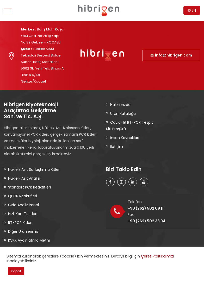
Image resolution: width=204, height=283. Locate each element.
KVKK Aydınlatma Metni (29, 240)
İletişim (116, 146)
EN (192, 10)
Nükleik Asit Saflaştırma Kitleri (34, 169)
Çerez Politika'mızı (157, 256)
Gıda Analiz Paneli (24, 204)
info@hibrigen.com (171, 55)
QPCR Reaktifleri (22, 196)
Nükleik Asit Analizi (24, 178)
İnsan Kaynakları (124, 137)
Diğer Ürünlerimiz (23, 231)
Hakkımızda (120, 104)
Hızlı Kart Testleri (22, 213)
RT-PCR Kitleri (20, 222)
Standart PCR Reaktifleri (29, 187)
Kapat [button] (16, 271)
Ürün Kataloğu (123, 113)
